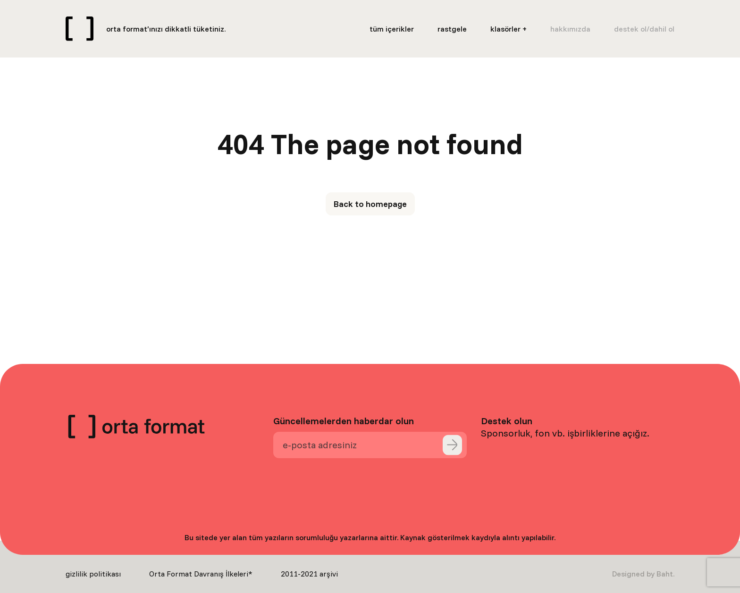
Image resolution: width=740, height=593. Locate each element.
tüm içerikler (392, 28)
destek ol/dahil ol (644, 28)
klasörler (505, 28)
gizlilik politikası (93, 573)
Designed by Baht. (643, 573)
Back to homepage (370, 203)
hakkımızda (570, 28)
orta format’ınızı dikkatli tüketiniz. (166, 28)
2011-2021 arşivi (309, 573)
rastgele (452, 28)
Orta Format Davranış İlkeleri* (200, 573)
